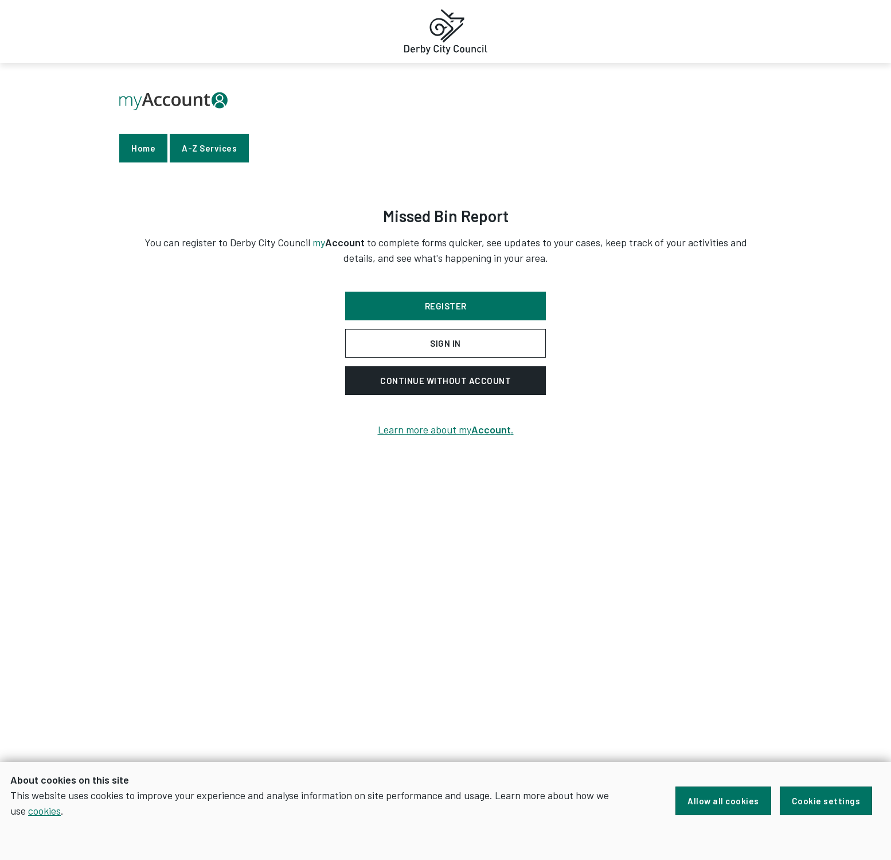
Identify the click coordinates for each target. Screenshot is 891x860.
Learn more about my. (446, 429)
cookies (44, 810)
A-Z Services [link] (209, 148)
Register (446, 306)
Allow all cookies (723, 801)
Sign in (445, 343)
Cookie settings (826, 801)
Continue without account (445, 380)
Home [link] (143, 148)
